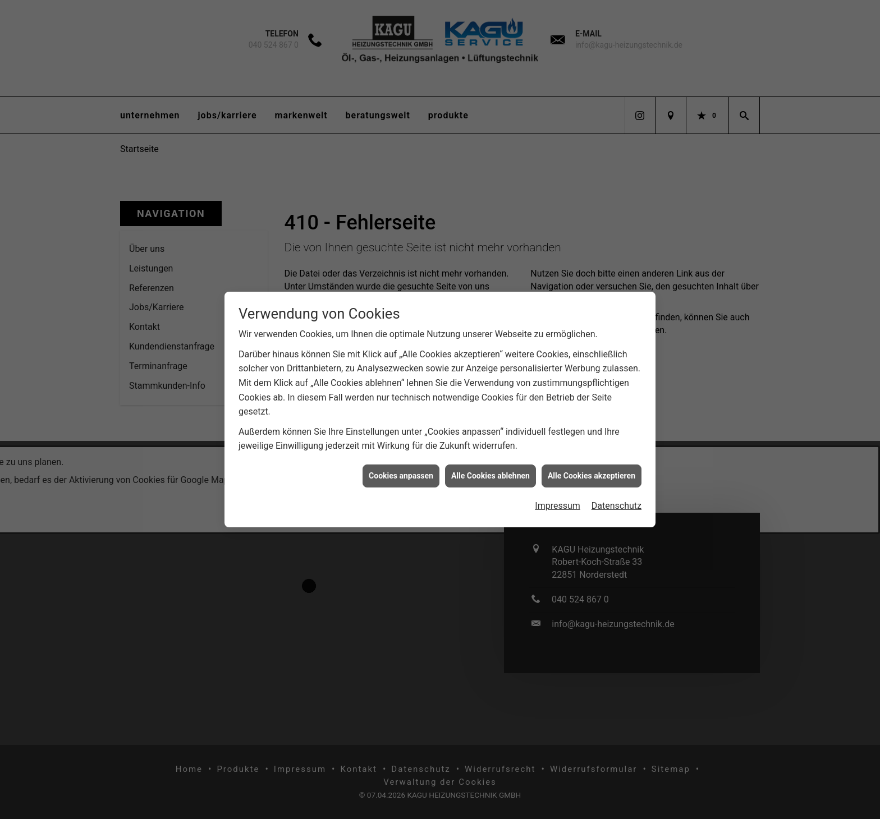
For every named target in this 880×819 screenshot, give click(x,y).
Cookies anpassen (401, 467)
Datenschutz (616, 498)
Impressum (557, 498)
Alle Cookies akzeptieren (591, 467)
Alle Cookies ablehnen (490, 467)
